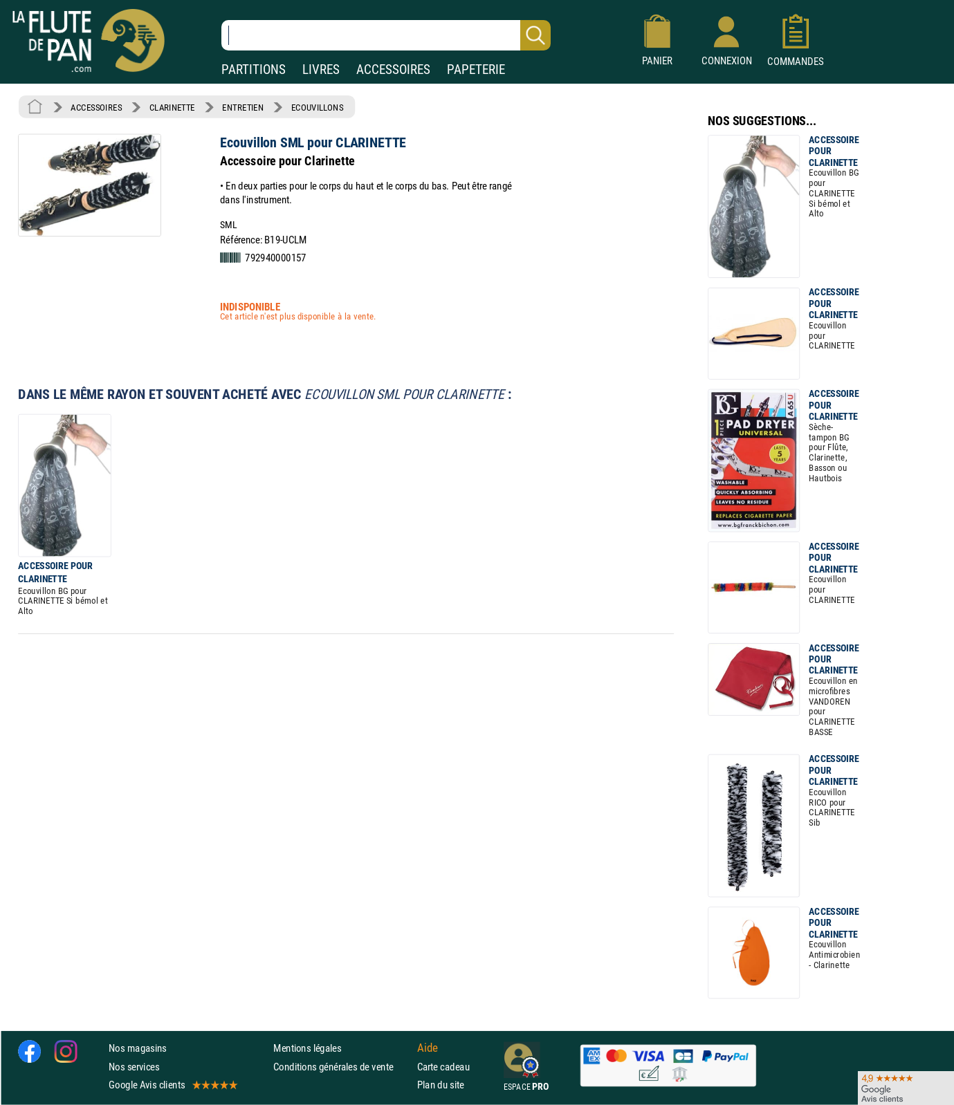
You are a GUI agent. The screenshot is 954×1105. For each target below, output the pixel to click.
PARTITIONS (253, 69)
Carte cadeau (443, 1066)
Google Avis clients (172, 1084)
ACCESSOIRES (393, 69)
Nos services (134, 1066)
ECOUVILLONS (317, 107)
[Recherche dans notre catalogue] (386, 35)
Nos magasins (138, 1048)
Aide (427, 1048)
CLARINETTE (172, 107)
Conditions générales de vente (342, 1066)
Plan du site (440, 1084)
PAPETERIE (476, 69)
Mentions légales (307, 1048)
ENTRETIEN (243, 107)
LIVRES (321, 69)
